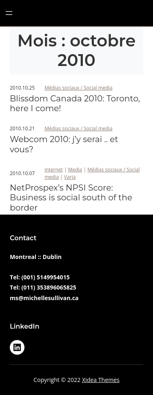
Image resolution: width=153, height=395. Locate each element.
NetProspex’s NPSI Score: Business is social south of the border (71, 198)
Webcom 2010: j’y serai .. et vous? (64, 144)
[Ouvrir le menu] (9, 13)
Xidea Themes (101, 380)
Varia (69, 176)
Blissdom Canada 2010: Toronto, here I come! (75, 103)
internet (53, 169)
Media (75, 169)
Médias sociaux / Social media (78, 87)
